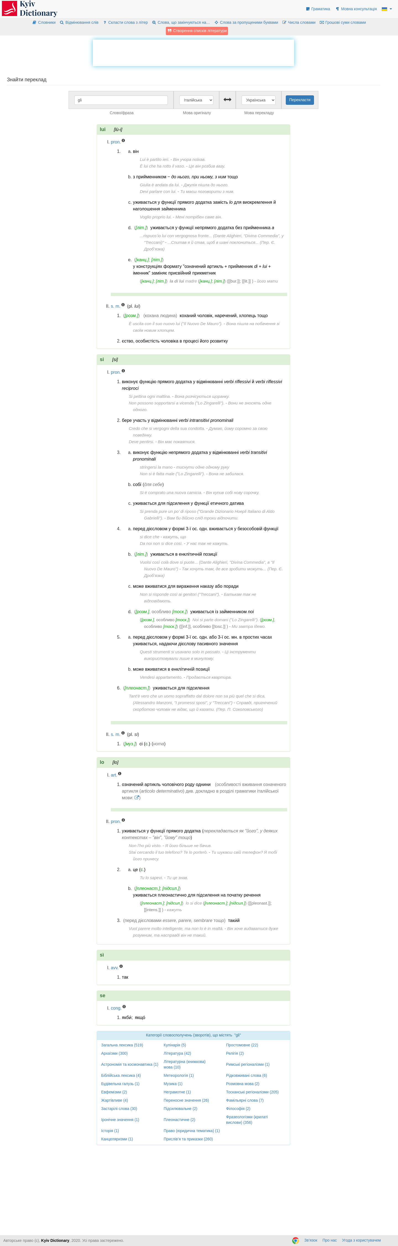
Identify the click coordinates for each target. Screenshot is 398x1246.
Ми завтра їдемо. (249, 626)
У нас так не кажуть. (207, 543)
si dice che (149, 536)
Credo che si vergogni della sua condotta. (167, 428)
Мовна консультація (356, 9)
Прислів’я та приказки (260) (188, 1139)
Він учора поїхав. (189, 159)
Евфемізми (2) (114, 1092)
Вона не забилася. (226, 473)
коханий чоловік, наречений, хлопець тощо (224, 315)
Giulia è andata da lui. (160, 184)
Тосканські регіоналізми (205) (252, 1092)
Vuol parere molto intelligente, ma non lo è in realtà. (176, 928)
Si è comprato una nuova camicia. (171, 492)
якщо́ (140, 1017)
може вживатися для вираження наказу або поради (186, 586)
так (125, 977)
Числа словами (299, 22)
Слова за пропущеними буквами (246, 22)
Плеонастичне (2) (179, 1119)
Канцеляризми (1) (117, 1139)
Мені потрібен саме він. (199, 217)
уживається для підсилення (181, 688)
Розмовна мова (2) (243, 1084)
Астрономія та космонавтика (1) (129, 1064)
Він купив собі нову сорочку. (233, 492)
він (136, 151)
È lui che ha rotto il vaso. (162, 166)
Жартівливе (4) (114, 1100)
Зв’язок (310, 1240)
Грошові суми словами (343, 22)
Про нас (330, 1240)
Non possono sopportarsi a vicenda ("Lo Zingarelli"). (176, 403)
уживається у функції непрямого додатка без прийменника (212, 227)
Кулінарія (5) (175, 1045)
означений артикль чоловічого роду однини (166, 784)
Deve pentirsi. (141, 441)
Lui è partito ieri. (154, 159)
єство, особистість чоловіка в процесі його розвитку (175, 341)
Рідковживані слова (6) (246, 1075)
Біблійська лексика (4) (121, 1075)
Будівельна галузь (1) (120, 1084)
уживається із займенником (222, 611)
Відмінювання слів (78, 22)
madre (183, 281)
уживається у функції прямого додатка (161, 831)
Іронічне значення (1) (120, 1119)
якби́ (127, 1017)
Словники (44, 22)
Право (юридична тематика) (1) (192, 1131)
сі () (145, 743)
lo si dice (194, 903)
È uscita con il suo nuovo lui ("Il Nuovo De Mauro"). (175, 323)
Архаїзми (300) (114, 1053)
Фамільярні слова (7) (245, 1100)
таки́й (234, 920)
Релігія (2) (235, 1053)
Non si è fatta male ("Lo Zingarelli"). (172, 473)
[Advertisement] (193, 52)
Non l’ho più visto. (145, 845)
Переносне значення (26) (186, 1100)
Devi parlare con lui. (158, 191)
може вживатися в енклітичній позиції (171, 669)
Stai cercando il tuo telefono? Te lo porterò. (168, 852)
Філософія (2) (238, 1108)
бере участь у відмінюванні (177, 420)
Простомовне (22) (242, 1045)
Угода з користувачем (361, 1240)
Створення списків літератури (197, 30)
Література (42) (177, 1053)
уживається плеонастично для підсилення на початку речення (197, 895)
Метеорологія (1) (179, 1075)
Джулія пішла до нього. (206, 184)
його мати (267, 281)
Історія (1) (110, 1131)
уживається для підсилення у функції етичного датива (188, 503)
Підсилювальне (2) (180, 1108)
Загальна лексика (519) (122, 1045)
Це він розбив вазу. (207, 166)
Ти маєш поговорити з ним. (207, 191)
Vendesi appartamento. (161, 677)
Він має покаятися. (177, 441)
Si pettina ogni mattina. (150, 396)
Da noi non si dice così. (161, 543)
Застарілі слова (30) (119, 1108)
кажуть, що (174, 536)
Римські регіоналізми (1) (247, 1064)
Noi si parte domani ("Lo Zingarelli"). (225, 619)
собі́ (137, 484)
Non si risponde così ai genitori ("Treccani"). (180, 594)
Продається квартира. (209, 677)
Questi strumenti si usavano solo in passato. (180, 651)
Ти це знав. (177, 877)
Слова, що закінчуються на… (181, 22)
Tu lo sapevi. (151, 877)
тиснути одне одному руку (202, 467)
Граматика (317, 9)
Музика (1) (173, 1084)
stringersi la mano (156, 467)
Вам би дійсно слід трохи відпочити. (203, 518)
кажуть (174, 909)
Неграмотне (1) (177, 1092)
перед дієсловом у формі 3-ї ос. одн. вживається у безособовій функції (206, 528)
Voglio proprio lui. (156, 217)
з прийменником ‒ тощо (185, 176)
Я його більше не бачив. (188, 845)
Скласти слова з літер (125, 22)
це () (139, 869)
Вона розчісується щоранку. (202, 396)
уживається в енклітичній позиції (183, 554)
